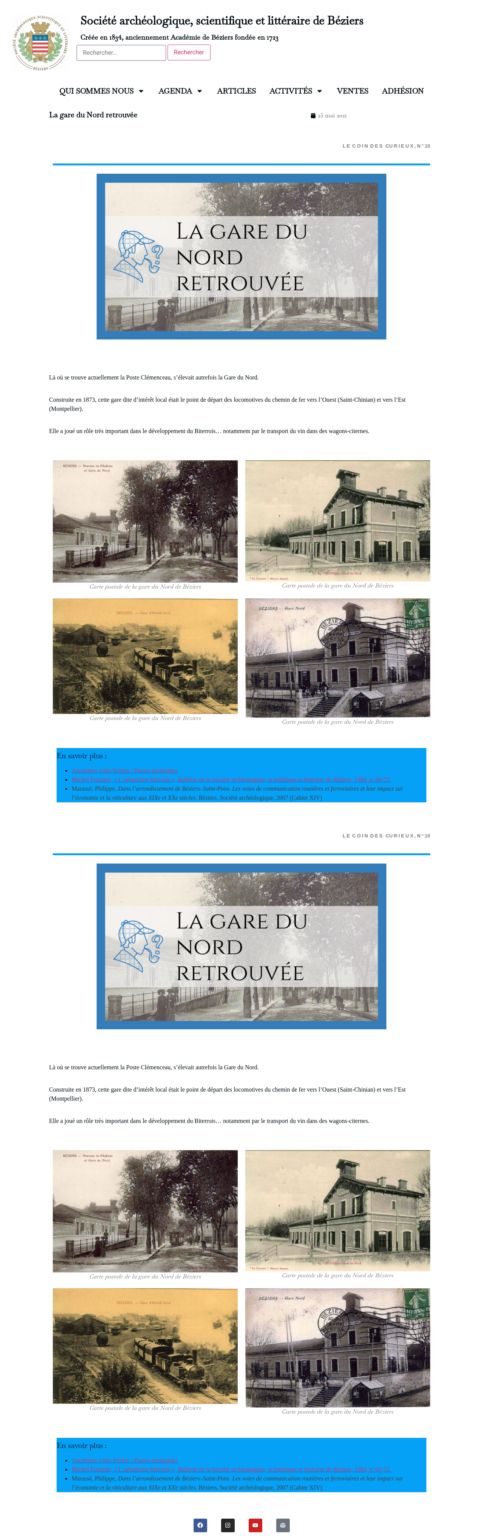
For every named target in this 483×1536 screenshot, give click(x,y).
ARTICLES (236, 91)
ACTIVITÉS (296, 91)
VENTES (352, 91)
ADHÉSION (403, 91)
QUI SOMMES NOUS (102, 91)
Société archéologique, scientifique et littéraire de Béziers (221, 20)
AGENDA (180, 91)
